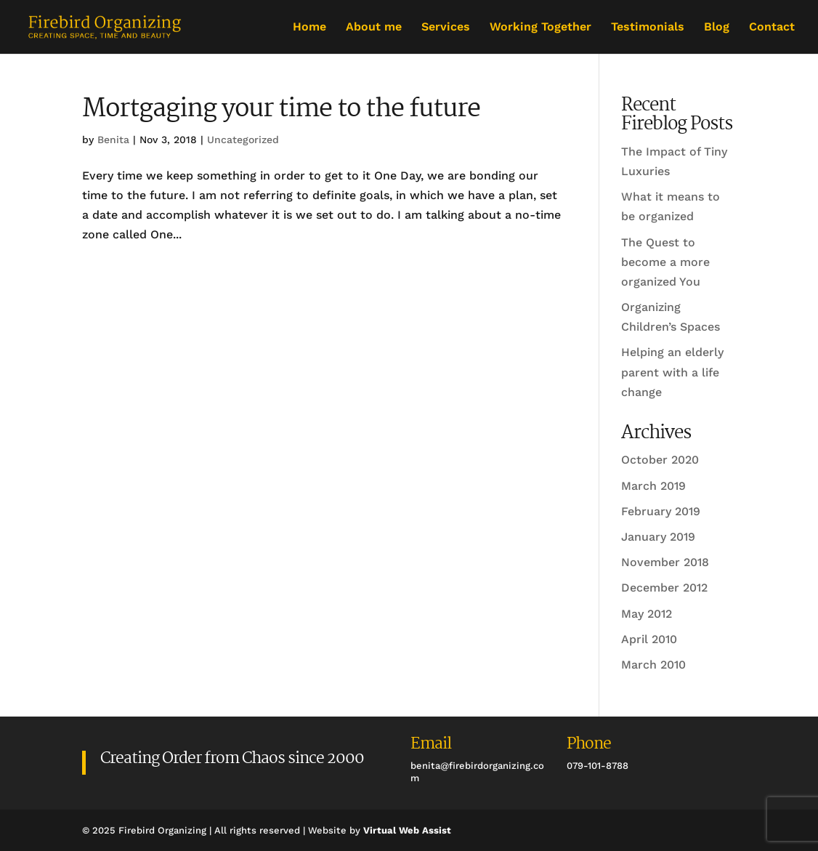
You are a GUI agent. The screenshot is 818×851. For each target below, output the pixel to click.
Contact (772, 27)
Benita (113, 139)
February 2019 (660, 511)
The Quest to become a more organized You (665, 262)
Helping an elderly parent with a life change (672, 371)
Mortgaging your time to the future (281, 109)
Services (445, 27)
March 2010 (653, 664)
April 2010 (649, 639)
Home (309, 27)
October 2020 (660, 460)
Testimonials (647, 27)
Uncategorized (243, 139)
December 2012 (664, 587)
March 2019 (653, 486)
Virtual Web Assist (407, 830)
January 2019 (658, 537)
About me (374, 27)
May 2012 (646, 614)
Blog (716, 27)
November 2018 (665, 562)
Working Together (540, 27)
